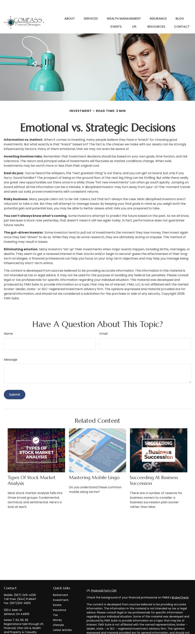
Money (57, 608)
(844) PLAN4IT (26, 587)
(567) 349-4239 (25, 583)
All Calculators (62, 628)
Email (103, 322)
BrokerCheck (180, 586)
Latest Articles (62, 618)
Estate (57, 593)
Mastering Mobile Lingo (94, 466)
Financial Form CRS (104, 579)
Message (10, 348)
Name (8, 322)
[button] (69, 7)
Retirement (60, 583)
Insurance (59, 598)
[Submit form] (14, 383)
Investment (61, 588)
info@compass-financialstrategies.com (20, 629)
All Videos (59, 623)
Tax (55, 603)
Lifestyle (58, 613)
